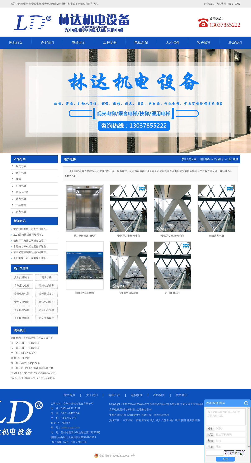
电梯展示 (78, 42)
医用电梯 (21, 185)
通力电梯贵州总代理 (85, 235)
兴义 (158, 420)
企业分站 (209, 3)
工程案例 (110, 42)
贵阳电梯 (205, 159)
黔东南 (145, 420)
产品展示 (219, 159)
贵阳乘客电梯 (46, 318)
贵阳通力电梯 (216, 235)
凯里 (177, 420)
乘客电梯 (21, 172)
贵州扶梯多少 (46, 293)
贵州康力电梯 (21, 285)
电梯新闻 (141, 42)
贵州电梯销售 (127, 409)
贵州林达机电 (161, 414)
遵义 (152, 420)
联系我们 (235, 42)
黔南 (138, 420)
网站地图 (221, 3)
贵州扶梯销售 (21, 301)
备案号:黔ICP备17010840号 (124, 414)
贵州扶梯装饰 (21, 277)
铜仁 (172, 420)
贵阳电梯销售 (21, 310)
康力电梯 (21, 211)
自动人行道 (22, 192)
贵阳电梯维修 (46, 310)
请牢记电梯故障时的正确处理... (30, 252)
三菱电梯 (21, 205)
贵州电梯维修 (21, 318)
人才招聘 (172, 42)
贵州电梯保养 (46, 285)
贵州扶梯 (47, 277)
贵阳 (183, 420)
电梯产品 (114, 395)
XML (237, 3)
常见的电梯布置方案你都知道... (30, 246)
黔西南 (196, 420)
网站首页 (16, 42)
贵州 (189, 420)
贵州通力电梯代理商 (128, 235)
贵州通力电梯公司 (129, 293)
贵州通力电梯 (172, 293)
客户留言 (203, 42)
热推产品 (114, 420)
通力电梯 (21, 198)
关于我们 (47, 42)
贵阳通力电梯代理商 (172, 235)
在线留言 (159, 395)
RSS (230, 3)
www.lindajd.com (30, 363)
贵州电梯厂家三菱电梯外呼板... (30, 258)
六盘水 (165, 420)
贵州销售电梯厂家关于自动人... (30, 228)
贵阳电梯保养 (21, 293)
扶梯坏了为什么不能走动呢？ (29, 240)
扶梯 (18, 179)
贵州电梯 (198, 404)
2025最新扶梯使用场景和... (28, 234)
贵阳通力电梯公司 (85, 293)
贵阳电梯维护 (46, 301)
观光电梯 (21, 166)
